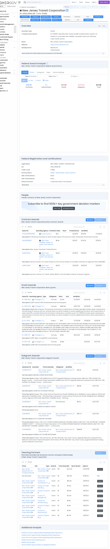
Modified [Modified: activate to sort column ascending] (101, 234)
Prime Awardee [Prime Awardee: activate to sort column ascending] (65, 360)
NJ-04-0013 (31, 314)
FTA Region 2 (46, 293)
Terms (40, 546)
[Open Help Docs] (41, 7)
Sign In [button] (94, 2)
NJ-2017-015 (31, 335)
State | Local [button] (17, 6)
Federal (5, 6)
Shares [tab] (37, 75)
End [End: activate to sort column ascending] (87, 290)
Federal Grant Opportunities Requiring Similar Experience (46, 527)
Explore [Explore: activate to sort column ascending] (101, 459)
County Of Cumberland (50, 473)
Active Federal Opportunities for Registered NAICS (44, 536)
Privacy (45, 546)
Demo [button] (87, 2)
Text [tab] (103, 29)
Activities (7, 32)
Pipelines (7, 27)
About (27, 546)
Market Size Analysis (34, 534)
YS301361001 (31, 407)
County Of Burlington (50, 488)
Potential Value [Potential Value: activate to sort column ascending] (71, 234)
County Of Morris (52, 507)
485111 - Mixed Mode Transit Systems (66, 176)
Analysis (40, 17)
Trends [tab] (30, 75)
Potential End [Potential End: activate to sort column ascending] (90, 234)
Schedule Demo (70, 211)
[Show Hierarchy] (53, 237)
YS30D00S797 (32, 364)
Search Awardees (32, 7)
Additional (30, 23)
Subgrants (62, 20)
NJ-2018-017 (31, 329)
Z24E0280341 (31, 395)
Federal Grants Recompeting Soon (39, 532)
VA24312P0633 (32, 244)
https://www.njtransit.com (63, 48)
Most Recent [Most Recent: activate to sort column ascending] (92, 459)
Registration (51, 17)
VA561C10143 (31, 252)
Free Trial (60, 211)
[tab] (30, 83)
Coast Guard (47, 237)
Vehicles (7, 50)
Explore (102, 463)
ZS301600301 (31, 379)
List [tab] (99, 29)
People (6, 65)
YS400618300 (31, 423)
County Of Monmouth (50, 503)
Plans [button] (81, 2)
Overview (30, 17)
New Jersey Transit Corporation (44, 364)
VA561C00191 (31, 263)
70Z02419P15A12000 (33, 237)
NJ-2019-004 (31, 293)
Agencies (7, 63)
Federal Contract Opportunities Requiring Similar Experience (47, 524)
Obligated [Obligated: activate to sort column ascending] (68, 290)
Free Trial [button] (104, 2)
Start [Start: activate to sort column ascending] (81, 234)
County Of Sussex (52, 482)
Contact (34, 546)
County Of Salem (52, 497)
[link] (104, 286)
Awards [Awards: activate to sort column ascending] (69, 459)
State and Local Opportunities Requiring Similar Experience (47, 529)
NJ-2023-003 (31, 300)
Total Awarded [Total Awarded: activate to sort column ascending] (80, 459)
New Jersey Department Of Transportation (69, 364)
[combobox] (57, 2)
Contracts (7, 19)
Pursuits (7, 29)
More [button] (74, 2)
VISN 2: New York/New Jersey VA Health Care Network (52, 245)
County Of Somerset (53, 492)
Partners (73, 20)
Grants (6, 22)
